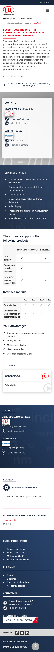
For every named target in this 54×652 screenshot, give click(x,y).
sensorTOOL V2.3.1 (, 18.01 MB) (24, 496)
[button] (35, 646)
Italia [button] (43, 2)
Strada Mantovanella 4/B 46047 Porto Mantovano (21, 603)
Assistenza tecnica (16, 586)
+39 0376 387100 (17, 608)
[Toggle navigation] (47, 10)
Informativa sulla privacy (15, 646)
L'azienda (11, 578)
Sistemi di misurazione (18, 559)
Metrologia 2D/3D (15, 556)
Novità (10, 575)
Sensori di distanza (16, 549)
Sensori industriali (15, 552)
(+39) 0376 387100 (20, 118)
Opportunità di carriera (18, 582)
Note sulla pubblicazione (15, 641)
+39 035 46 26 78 (19, 140)
